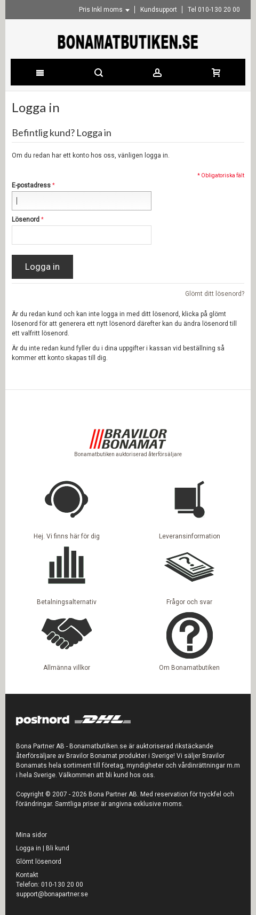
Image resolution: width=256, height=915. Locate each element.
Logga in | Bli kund (42, 848)
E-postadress (31, 185)
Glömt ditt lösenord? (214, 294)
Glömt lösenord (38, 861)
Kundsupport (158, 9)
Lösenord (25, 219)
